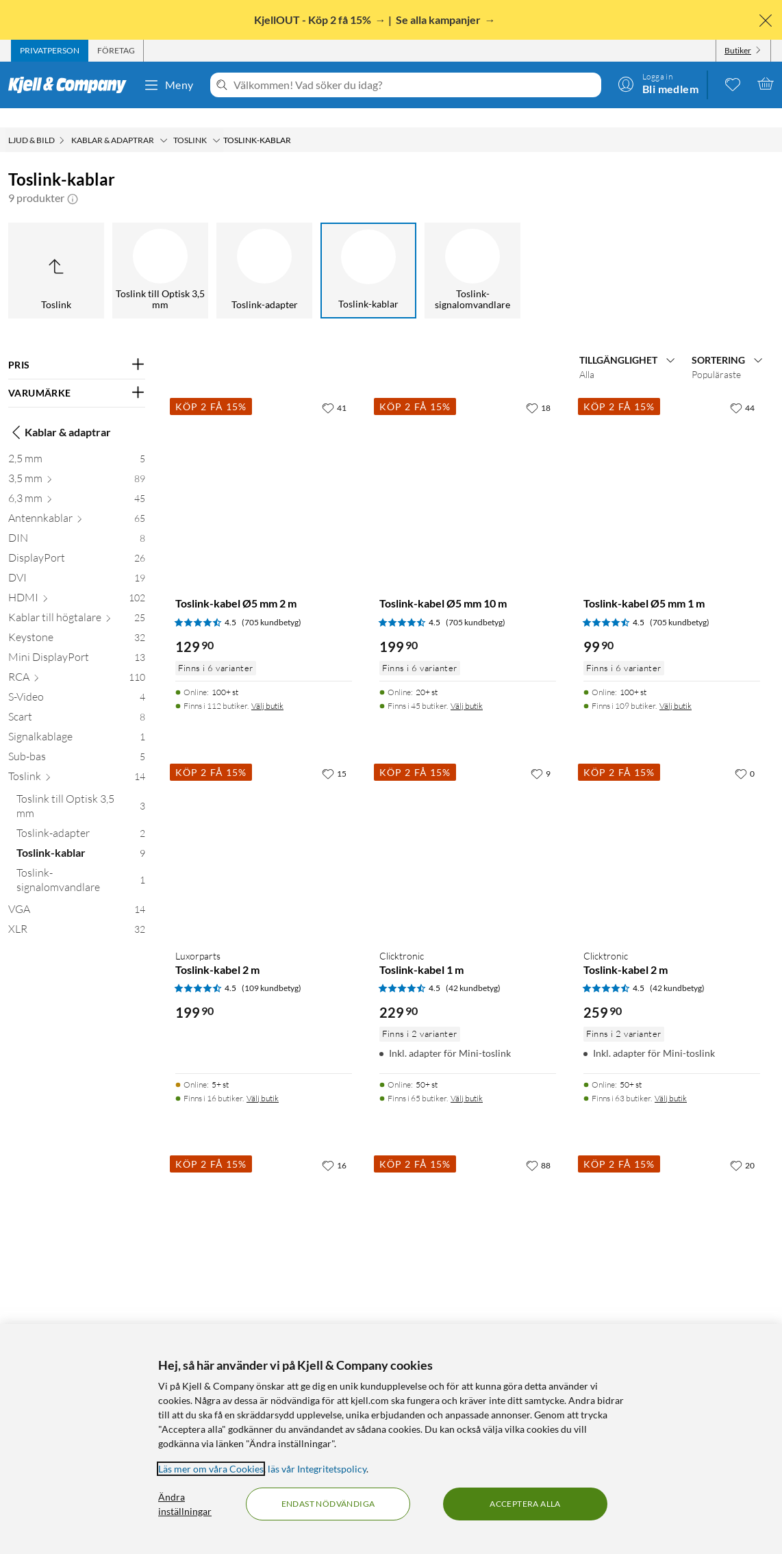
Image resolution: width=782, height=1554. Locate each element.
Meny (168, 85)
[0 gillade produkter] (732, 83)
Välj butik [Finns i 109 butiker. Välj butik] (675, 686)
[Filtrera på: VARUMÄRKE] (76, 374)
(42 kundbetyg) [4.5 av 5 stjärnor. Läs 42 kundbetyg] (473, 969)
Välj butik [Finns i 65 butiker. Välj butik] (467, 1079)
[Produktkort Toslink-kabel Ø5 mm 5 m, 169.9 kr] (672, 1222)
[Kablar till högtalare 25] (76, 601)
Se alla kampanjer (439, 19)
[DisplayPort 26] (76, 541)
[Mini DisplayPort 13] (76, 641)
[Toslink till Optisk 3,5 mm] (160, 251)
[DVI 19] (76, 561)
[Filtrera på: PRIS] (76, 346)
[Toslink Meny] (216, 121)
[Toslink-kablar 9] (80, 837)
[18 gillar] (538, 388)
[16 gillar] (334, 1146)
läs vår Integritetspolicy (317, 1469)
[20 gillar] (742, 1146)
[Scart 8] (76, 700)
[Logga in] (658, 83)
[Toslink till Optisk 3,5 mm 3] (80, 790)
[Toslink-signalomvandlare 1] (80, 864)
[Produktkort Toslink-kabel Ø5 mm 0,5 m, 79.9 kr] (468, 1222)
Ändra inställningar (185, 1504)
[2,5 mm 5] (76, 442)
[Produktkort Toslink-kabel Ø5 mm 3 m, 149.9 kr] (263, 1222)
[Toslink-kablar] (368, 251)
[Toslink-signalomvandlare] (472, 251)
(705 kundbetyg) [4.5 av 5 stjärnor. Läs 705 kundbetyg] (271, 603)
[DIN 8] (76, 521)
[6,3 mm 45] (76, 482)
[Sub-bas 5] (76, 740)
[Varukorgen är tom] (765, 83)
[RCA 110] (76, 661)
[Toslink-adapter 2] (80, 817)
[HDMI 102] (76, 581)
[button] (72, 179)
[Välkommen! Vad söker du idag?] (415, 85)
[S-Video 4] (76, 680)
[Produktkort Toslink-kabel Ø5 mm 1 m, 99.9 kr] (672, 464)
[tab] (49, 51)
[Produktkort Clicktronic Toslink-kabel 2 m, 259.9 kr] (672, 830)
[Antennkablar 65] (76, 502)
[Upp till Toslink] (56, 251)
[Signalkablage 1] (76, 720)
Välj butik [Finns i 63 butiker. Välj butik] (671, 1079)
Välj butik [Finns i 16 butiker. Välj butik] (263, 1079)
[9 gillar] (541, 754)
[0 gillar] (745, 754)
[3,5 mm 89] (76, 462)
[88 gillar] (538, 1146)
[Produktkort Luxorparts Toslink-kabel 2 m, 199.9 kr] (263, 830)
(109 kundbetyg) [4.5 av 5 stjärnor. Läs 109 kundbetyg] (271, 969)
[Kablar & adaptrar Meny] (164, 121)
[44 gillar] (742, 388)
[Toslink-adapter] (264, 251)
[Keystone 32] (76, 621)
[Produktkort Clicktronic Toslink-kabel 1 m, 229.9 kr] (468, 830)
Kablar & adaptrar (59, 413)
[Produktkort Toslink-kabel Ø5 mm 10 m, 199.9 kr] (468, 464)
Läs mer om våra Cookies (211, 1469)
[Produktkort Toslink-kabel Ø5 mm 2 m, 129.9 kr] (263, 464)
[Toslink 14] (76, 760)
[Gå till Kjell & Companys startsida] (71, 85)
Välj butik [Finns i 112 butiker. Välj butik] (267, 686)
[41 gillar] (334, 388)
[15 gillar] (334, 754)
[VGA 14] (76, 893)
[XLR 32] (76, 913)
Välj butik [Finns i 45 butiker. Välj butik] (467, 686)
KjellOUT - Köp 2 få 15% (313, 19)
